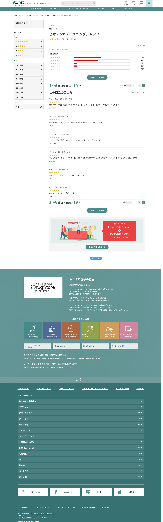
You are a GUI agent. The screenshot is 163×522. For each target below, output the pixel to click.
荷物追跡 (106, 507)
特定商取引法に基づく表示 (66, 507)
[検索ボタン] (94, 3)
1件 (142, 63)
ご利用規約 (23, 507)
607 (139, 448)
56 (139, 459)
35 (139, 430)
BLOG (131, 491)
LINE (99, 491)
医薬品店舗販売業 (89, 507)
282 (139, 471)
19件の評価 (74, 39)
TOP (15, 16)
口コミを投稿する (133, 92)
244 (139, 442)
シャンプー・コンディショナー (42, 16)
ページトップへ (81, 380)
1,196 (138, 407)
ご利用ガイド (23, 388)
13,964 (138, 424)
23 (139, 453)
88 (139, 418)
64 (139, 436)
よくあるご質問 (99, 9)
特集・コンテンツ (66, 388)
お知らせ (114, 9)
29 (139, 465)
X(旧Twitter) (35, 491)
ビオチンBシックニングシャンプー (62, 16)
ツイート (96, 258)
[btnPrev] (139, 85)
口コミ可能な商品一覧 (97, 247)
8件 (142, 60)
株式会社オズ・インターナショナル (42, 514)
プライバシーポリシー (42, 507)
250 (139, 413)
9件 (142, 57)
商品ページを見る (97, 77)
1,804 (138, 477)
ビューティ (22, 16)
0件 (142, 69)
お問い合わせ (128, 9)
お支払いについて (43, 388)
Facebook (67, 491)
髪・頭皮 (29, 16)
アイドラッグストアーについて (78, 9)
